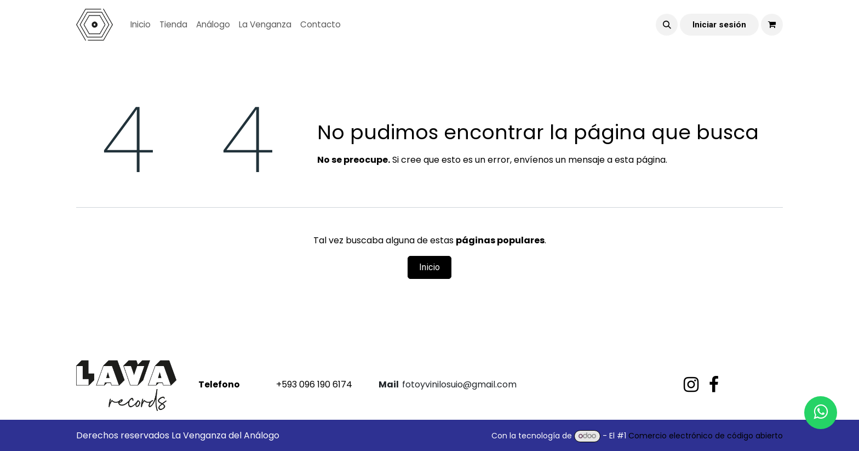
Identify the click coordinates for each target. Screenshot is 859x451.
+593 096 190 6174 (274, 384)
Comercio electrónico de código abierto (705, 435)
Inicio (429, 267)
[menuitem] (140, 25)
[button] (667, 25)
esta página (640, 159)
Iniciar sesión (719, 25)
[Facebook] (714, 385)
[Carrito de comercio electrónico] (772, 25)
